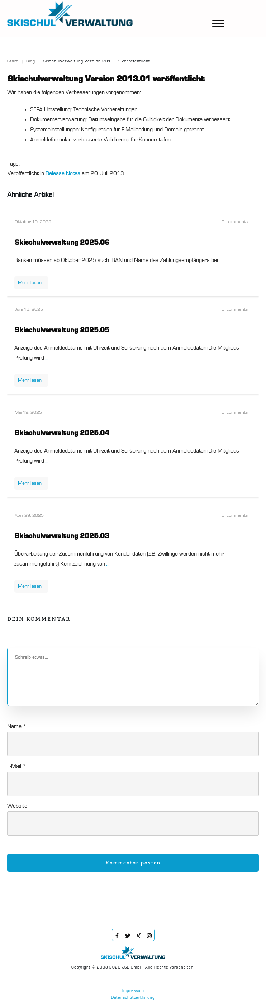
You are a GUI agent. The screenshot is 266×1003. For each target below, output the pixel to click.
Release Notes (63, 174)
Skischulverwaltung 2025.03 (62, 536)
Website (17, 806)
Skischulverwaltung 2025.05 (62, 330)
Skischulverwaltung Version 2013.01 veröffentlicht (106, 79)
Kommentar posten (133, 863)
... (220, 260)
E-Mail (16, 766)
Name (17, 727)
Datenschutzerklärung (133, 998)
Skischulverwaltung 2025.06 (62, 243)
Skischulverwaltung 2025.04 (62, 433)
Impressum (133, 991)
